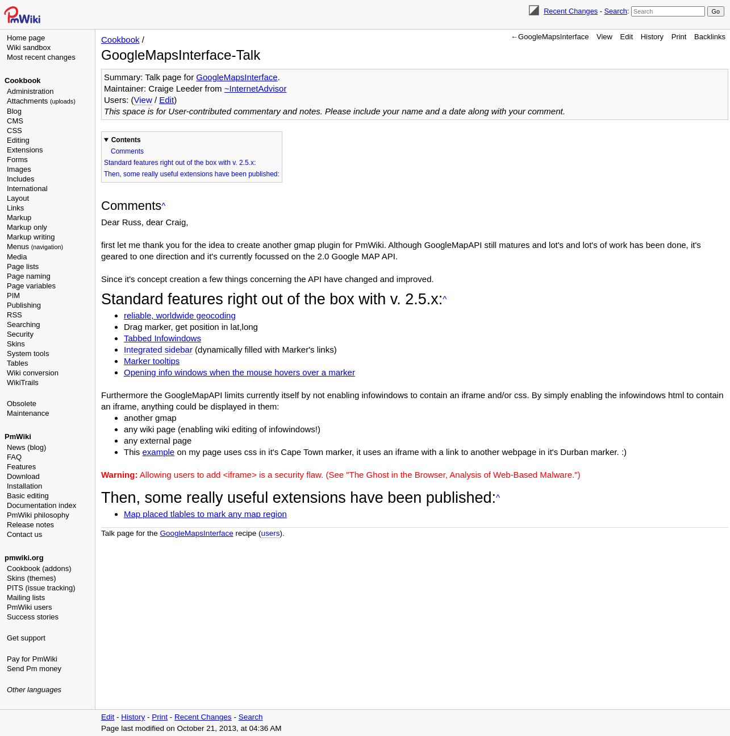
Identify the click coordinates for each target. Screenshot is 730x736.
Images (19, 169)
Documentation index (41, 505)
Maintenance (28, 413)
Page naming (29, 276)
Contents (126, 140)
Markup (19, 217)
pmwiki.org (24, 557)
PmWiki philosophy (38, 515)
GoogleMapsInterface (236, 77)
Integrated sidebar (158, 349)
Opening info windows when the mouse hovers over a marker (239, 372)
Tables (17, 363)
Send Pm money (34, 668)
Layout (18, 198)
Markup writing (31, 237)
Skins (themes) (31, 578)
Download (23, 476)
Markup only (27, 227)
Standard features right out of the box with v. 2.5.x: (180, 163)
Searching (23, 324)
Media (17, 257)
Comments (127, 151)
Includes (20, 179)
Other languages (34, 689)
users (270, 533)
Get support (26, 638)
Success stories (33, 617)
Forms (17, 159)
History (652, 36)
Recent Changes (571, 11)
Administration (30, 91)
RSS (14, 315)
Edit (626, 36)
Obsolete (21, 403)
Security (20, 334)
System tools (28, 353)
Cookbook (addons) (39, 568)
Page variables (31, 286)
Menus (35, 246)
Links (15, 208)
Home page (26, 38)
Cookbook (23, 80)
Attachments (41, 101)
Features (21, 466)
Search (615, 11)
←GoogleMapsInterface (550, 36)
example (159, 452)
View (604, 36)
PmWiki (18, 436)
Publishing (24, 305)
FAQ (14, 457)
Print (679, 36)
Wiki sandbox (29, 47)
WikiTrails (23, 382)
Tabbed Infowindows (162, 338)
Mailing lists (26, 597)
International (27, 188)
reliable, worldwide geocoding (180, 315)
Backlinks (709, 36)
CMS (15, 121)
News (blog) (26, 447)
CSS (14, 130)
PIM (13, 295)
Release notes (30, 524)
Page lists (23, 266)
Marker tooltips (152, 361)
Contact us (24, 534)
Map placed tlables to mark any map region (205, 514)
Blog (14, 111)
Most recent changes (41, 57)
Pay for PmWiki (32, 659)
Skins (16, 344)
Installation (24, 486)
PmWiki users (29, 607)
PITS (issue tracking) (41, 588)
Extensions (25, 150)
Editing (18, 140)
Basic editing (28, 495)
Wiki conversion (33, 373)
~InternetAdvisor (255, 88)
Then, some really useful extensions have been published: (192, 174)
